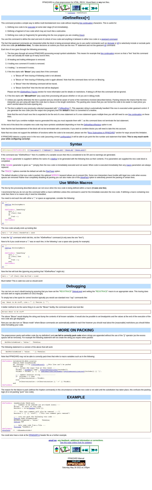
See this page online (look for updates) (76, 463)
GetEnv (32, 424)
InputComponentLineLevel (74, 384)
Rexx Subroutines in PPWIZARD (101, 133)
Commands (71, 13)
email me (52, 460)
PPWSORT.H (34, 455)
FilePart (28, 382)
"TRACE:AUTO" (79, 150)
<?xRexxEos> (64, 108)
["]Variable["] (34, 150)
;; (47, 376)
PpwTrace (50, 172)
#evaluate (6, 450)
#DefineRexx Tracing (28, 92)
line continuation (86, 23)
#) (3, 228)
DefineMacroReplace (92, 125)
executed (31, 27)
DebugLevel (77, 300)
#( (3, 203)
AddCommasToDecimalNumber (52, 384)
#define (54, 159)
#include (110, 43)
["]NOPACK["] (47, 150)
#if (118, 43)
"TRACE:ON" (69, 150)
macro (128, 165)
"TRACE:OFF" (59, 150)
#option (17, 436)
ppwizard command (109, 39)
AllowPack (84, 178)
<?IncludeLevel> (38, 376)
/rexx (82, 35)
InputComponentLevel (48, 382)
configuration (65, 137)
